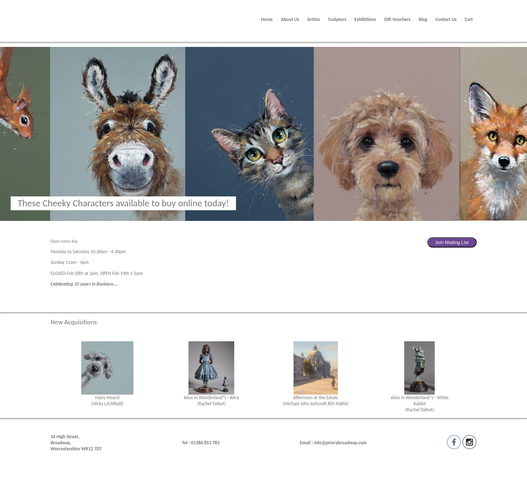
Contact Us (446, 19)
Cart (469, 19)
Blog (423, 19)
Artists (313, 19)
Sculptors (337, 19)
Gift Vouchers (397, 19)
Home (267, 19)
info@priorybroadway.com (340, 443)
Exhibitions (365, 19)
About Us (290, 19)
